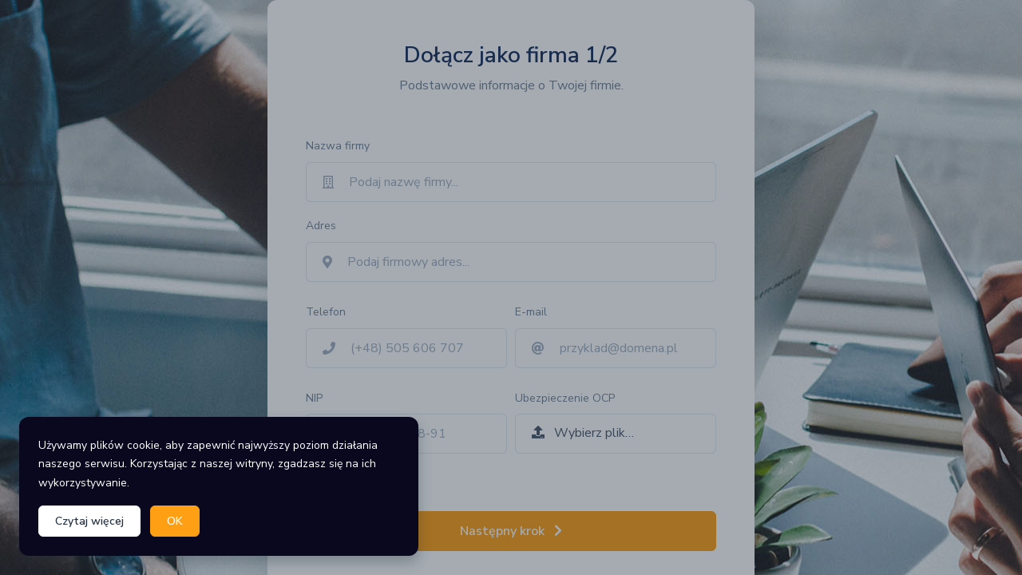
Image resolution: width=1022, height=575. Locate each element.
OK (175, 521)
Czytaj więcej (89, 521)
